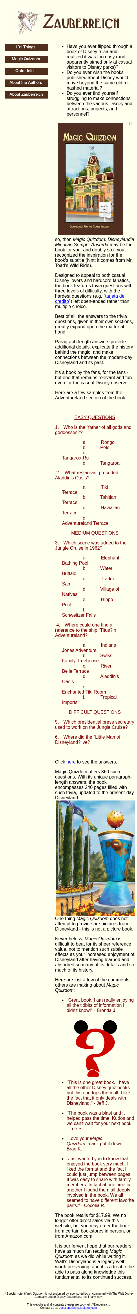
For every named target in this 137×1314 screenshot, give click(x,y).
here (71, 761)
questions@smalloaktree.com (78, 1307)
